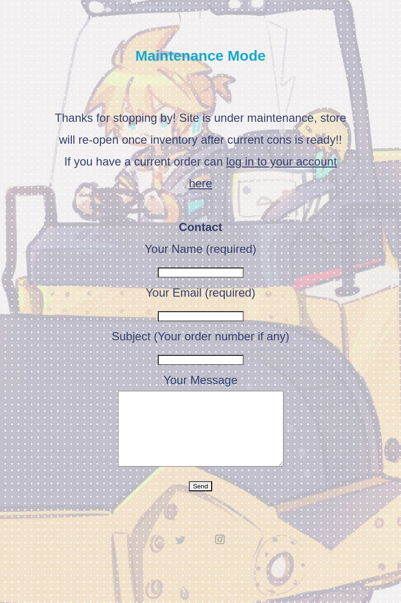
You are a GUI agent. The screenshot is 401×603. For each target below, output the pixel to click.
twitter (180, 554)
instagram (220, 554)
